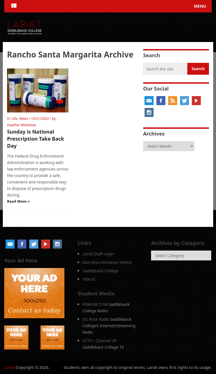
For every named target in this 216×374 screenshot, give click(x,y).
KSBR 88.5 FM (94, 304)
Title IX (88, 279)
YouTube (196, 100)
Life (14, 118)
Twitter (184, 100)
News (23, 118)
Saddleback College (100, 270)
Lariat (9, 367)
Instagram (149, 112)
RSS (172, 100)
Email (149, 100)
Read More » (18, 201)
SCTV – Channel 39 (99, 340)
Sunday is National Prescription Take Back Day (35, 138)
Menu (200, 6)
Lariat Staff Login (98, 253)
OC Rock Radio (95, 319)
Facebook (160, 100)
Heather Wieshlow (21, 125)
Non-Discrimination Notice (106, 262)
